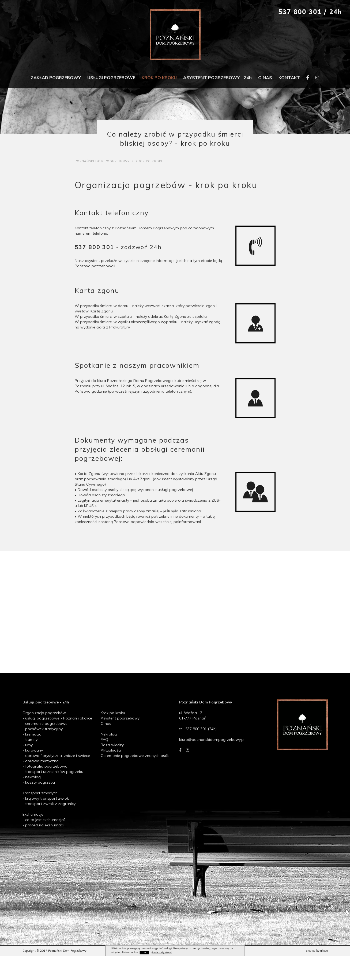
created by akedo (317, 951)
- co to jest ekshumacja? (43, 819)
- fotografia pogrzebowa (44, 766)
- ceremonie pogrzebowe (44, 723)
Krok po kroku (113, 712)
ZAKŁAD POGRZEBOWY (56, 77)
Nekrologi (109, 734)
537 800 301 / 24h (310, 12)
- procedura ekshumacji (43, 825)
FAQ (104, 739)
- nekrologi (32, 777)
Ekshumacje (32, 814)
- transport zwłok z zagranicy (49, 803)
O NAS (265, 77)
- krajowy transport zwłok (45, 798)
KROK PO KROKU (159, 77)
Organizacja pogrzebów (44, 712)
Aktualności (111, 750)
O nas (106, 723)
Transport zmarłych (40, 793)
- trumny (29, 739)
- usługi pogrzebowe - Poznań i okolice (57, 718)
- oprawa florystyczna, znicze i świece (56, 755)
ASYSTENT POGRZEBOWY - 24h (217, 77)
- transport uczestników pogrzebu (52, 771)
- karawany (32, 750)
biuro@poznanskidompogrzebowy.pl (211, 739)
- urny (27, 744)
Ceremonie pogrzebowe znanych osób (135, 755)
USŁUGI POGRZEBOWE (111, 77)
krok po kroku (150, 161)
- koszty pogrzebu (38, 782)
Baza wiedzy (112, 744)
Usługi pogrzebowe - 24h (45, 702)
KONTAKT (289, 77)
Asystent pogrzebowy (120, 718)
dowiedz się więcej (162, 952)
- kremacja (32, 734)
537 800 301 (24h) (201, 728)
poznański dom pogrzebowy (102, 161)
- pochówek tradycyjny (42, 728)
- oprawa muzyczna (40, 760)
